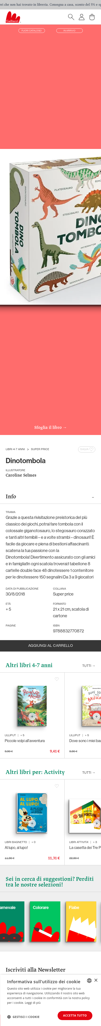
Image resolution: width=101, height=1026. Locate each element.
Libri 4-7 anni (15, 449)
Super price (40, 449)
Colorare (62, 907)
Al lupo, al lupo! (16, 847)
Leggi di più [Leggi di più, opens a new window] (33, 1003)
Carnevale (27, 907)
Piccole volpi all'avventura (25, 740)
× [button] (95, 980)
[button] (23, 1016)
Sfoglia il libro (50, 428)
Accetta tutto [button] (75, 1015)
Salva (87, 449)
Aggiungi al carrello (50, 646)
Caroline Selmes (21, 476)
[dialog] (50, 1000)
